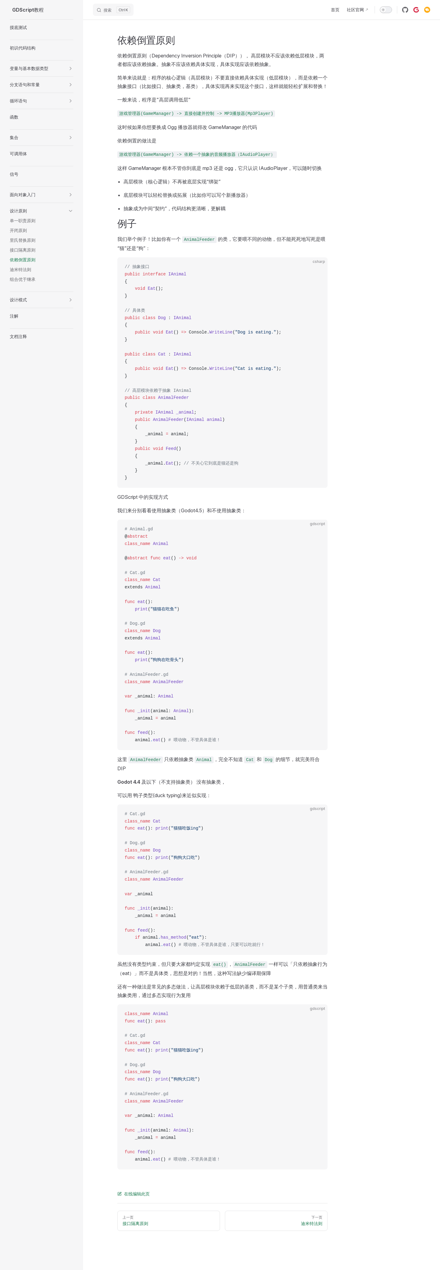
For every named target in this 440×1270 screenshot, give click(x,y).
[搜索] (113, 10)
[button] (70, 68)
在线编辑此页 (133, 1193)
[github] (405, 9)
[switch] (386, 9)
